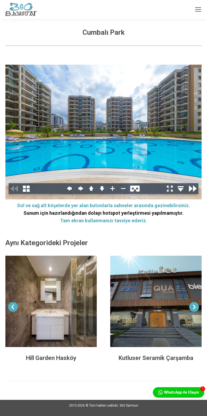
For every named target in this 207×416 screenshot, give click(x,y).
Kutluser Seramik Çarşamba (156, 358)
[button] (13, 307)
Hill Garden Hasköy (51, 358)
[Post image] (51, 301)
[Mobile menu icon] (198, 9)
